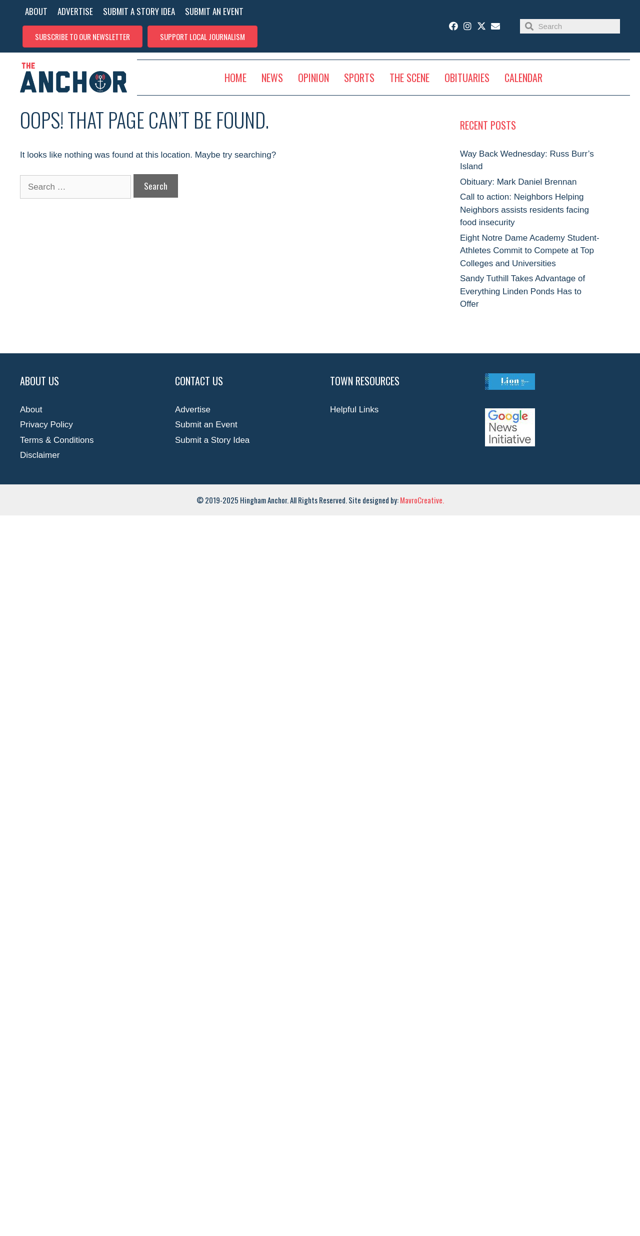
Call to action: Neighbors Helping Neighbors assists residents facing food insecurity (524, 209)
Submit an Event (206, 424)
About (31, 409)
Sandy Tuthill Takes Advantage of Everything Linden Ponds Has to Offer (522, 291)
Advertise (192, 409)
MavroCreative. (422, 499)
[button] (82, 37)
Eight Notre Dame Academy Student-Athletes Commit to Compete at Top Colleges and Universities (530, 250)
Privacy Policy (46, 424)
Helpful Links (354, 409)
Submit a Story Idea (212, 440)
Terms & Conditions (57, 440)
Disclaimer (40, 455)
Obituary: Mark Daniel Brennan (518, 182)
